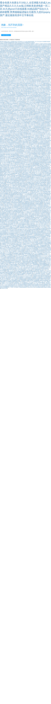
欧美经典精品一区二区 (19, 47)
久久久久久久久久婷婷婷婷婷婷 (19, 195)
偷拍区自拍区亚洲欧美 (26, 206)
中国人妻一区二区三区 (11, 69)
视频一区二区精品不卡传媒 (34, 149)
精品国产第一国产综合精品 (16, 59)
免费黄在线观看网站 (11, 150)
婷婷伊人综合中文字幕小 (17, 243)
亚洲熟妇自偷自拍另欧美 (6, 208)
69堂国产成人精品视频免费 (41, 182)
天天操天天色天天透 (37, 70)
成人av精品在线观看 (42, 184)
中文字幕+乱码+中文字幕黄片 (13, 266)
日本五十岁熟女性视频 (26, 140)
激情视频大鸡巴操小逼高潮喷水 (6, 43)
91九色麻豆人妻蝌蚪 (15, 85)
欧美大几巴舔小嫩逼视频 (9, 156)
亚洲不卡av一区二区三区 (36, 176)
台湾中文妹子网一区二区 (24, 168)
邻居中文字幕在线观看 (21, 127)
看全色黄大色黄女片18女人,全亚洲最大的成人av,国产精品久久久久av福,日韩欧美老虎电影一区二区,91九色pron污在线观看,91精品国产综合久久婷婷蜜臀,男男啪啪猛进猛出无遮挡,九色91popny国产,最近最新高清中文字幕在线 (25, 9)
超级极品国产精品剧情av (6, 85)
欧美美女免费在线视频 (44, 138)
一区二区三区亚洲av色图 (45, 186)
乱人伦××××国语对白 (35, 136)
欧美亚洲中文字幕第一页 (15, 99)
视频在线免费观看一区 (21, 57)
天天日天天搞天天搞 (12, 219)
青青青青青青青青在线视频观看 (25, 176)
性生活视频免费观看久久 (6, 65)
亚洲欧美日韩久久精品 (32, 50)
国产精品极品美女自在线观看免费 (11, 103)
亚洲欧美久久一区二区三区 (28, 210)
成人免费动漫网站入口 (38, 51)
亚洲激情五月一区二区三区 (18, 48)
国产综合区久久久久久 (31, 120)
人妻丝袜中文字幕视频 (25, 257)
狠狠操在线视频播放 (23, 180)
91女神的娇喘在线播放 (15, 155)
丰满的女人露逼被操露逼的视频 (30, 246)
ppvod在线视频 (3, 270)
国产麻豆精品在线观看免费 (34, 201)
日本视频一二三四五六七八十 (40, 86)
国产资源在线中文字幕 (44, 149)
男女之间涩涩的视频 (28, 216)
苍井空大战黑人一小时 (32, 167)
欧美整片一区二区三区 (14, 104)
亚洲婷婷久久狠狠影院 (32, 121)
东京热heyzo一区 (23, 108)
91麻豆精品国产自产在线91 (5, 59)
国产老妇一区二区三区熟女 (37, 173)
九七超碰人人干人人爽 (30, 239)
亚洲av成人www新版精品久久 (12, 141)
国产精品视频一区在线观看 (38, 242)
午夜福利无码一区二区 (38, 52)
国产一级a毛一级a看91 (30, 213)
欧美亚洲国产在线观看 (12, 228)
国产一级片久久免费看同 (29, 100)
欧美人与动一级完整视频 (33, 156)
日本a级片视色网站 (15, 56)
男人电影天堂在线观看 (20, 234)
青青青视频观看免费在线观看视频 (39, 47)
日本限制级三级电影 (13, 137)
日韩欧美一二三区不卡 (27, 269)
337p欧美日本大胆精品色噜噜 (36, 147)
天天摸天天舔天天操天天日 (41, 158)
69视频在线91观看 (36, 275)
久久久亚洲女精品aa (36, 126)
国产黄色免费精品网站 (18, 145)
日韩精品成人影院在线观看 (23, 103)
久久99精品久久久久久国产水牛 (11, 102)
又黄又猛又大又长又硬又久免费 (18, 190)
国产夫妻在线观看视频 (16, 43)
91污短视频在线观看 (46, 100)
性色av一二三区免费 (17, 174)
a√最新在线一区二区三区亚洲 (16, 148)
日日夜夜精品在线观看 (18, 197)
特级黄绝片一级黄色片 (34, 43)
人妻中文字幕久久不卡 (23, 165)
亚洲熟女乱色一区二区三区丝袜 (26, 163)
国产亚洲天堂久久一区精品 (14, 108)
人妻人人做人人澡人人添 (41, 106)
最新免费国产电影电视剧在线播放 (38, 148)
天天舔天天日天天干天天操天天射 (42, 104)
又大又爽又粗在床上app (4, 104)
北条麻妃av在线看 (15, 149)
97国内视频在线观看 (13, 213)
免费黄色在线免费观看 (43, 280)
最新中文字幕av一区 (10, 145)
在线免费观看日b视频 (25, 280)
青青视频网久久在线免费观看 (23, 201)
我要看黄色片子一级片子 (9, 238)
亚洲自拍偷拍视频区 (41, 92)
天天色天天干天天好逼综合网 (23, 233)
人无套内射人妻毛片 (26, 272)
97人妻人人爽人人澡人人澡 (11, 121)
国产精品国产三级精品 (27, 126)
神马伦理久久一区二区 (35, 83)
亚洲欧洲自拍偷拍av (27, 238)
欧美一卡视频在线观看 (23, 261)
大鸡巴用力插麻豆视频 (16, 75)
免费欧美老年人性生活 (45, 154)
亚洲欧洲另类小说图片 (36, 154)
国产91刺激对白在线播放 (38, 135)
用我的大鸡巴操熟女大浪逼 (44, 221)
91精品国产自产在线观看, (42, 50)
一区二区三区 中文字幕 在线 (6, 163)
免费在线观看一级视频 (32, 261)
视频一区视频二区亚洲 (25, 99)
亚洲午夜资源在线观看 (26, 166)
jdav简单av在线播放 (18, 140)
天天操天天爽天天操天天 (12, 201)
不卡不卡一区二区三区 (4, 144)
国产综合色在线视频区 (29, 112)
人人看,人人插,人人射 (19, 97)
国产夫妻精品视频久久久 (26, 220)
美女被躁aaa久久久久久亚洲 (23, 193)
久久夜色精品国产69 (27, 286)
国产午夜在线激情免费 (21, 102)
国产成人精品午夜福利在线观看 (7, 146)
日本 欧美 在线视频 (13, 68)
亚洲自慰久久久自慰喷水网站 (12, 218)
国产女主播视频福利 (18, 95)
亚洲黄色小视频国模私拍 (20, 227)
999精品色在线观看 (33, 257)
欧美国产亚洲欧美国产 (39, 76)
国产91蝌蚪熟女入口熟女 (22, 76)
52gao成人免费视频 (39, 202)
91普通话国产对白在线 (28, 157)
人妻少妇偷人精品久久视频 (25, 226)
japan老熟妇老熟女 (43, 215)
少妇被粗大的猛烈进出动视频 (44, 43)
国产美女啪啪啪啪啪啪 (28, 69)
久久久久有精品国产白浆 (35, 138)
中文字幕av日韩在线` (34, 48)
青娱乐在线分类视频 (5, 66)
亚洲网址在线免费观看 (41, 153)
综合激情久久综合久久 (10, 164)
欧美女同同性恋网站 (41, 132)
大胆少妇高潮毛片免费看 (24, 58)
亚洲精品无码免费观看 (40, 246)
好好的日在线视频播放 (9, 91)
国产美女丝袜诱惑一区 (25, 215)
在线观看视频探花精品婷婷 (42, 278)
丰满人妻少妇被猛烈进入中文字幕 (29, 129)
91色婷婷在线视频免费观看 (36, 175)
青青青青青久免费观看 (28, 47)
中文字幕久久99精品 (38, 199)
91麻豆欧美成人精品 (30, 52)
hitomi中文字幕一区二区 (4, 137)
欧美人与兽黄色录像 (17, 257)
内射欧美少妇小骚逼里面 (20, 51)
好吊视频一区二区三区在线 (12, 189)
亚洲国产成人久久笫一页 (6, 74)
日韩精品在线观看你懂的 (38, 254)
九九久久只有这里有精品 (44, 130)
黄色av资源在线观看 (27, 136)
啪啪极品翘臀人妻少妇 (16, 173)
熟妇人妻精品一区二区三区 (25, 144)
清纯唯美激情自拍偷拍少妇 (41, 129)
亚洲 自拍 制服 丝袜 (46, 157)
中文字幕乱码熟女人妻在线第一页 (38, 194)
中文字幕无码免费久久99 (8, 136)
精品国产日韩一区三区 (29, 51)
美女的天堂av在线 (5, 78)
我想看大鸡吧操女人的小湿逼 (33, 137)
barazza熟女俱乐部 (25, 46)
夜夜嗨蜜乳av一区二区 (27, 117)
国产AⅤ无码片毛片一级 (45, 272)
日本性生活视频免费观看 (25, 122)
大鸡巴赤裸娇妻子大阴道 (7, 56)
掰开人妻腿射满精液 (33, 262)
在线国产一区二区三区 (30, 57)
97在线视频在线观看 (22, 279)
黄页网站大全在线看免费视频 (7, 254)
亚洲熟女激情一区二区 (4, 158)
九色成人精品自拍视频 (34, 118)
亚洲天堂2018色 (9, 191)
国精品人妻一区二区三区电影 (10, 55)
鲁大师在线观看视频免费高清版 (35, 75)
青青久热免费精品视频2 (29, 183)
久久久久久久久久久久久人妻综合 (11, 153)
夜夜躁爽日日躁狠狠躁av (32, 278)
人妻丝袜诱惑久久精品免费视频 (26, 186)
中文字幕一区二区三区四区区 (38, 87)
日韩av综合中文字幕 (40, 121)
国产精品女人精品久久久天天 (8, 172)
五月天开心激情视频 (15, 261)
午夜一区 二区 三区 (25, 118)
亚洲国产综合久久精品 (30, 73)
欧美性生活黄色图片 (44, 93)
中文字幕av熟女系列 (26, 65)
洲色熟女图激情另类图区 (22, 66)
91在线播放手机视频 (23, 85)
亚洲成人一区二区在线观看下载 (27, 254)
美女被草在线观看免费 (32, 66)
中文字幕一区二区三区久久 (29, 86)
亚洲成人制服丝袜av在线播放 (17, 135)
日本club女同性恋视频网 (37, 60)
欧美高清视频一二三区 (22, 153)
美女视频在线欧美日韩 (25, 174)
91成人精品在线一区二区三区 (13, 168)
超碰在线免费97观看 (10, 269)
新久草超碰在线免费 (8, 112)
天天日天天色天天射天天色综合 (43, 225)
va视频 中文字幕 (42, 78)
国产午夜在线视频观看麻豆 (16, 162)
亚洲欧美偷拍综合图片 (34, 168)
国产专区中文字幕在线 (29, 185)
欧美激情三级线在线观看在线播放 (43, 167)
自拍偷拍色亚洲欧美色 (4, 46)
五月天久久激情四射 (28, 113)
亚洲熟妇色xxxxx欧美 (19, 238)
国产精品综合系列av (43, 96)
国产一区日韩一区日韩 (9, 175)
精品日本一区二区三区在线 (36, 166)
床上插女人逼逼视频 (6, 162)
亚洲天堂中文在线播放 (39, 128)
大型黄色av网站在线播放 (32, 85)
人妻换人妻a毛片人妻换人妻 (27, 172)
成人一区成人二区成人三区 (36, 252)
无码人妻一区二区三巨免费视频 (37, 253)
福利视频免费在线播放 (37, 95)
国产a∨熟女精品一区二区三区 (17, 60)
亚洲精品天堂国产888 (30, 224)
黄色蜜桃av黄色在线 (37, 210)
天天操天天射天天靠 (37, 181)
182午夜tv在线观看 (31, 162)
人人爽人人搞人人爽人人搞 (8, 93)
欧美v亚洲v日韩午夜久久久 (13, 128)
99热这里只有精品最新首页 (27, 87)
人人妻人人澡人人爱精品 (34, 146)
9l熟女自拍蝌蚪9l (20, 84)
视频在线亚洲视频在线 (44, 275)
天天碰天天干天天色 (36, 186)
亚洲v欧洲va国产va (3, 52)
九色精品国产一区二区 (18, 282)
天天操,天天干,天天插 (42, 59)
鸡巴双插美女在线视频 (39, 73)
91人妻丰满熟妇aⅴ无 (45, 70)
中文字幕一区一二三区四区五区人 (36, 65)
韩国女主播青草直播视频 (31, 237)
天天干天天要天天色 (30, 102)
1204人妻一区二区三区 (9, 64)
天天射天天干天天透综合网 (44, 61)
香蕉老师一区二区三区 (8, 48)
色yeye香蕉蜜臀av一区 (43, 236)
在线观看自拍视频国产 (6, 202)
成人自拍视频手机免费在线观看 (32, 229)
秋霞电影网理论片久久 (11, 139)
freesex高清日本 (23, 182)
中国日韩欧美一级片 (23, 167)
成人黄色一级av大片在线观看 (7, 118)
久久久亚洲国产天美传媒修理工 (44, 141)
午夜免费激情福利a (47, 51)
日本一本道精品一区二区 (14, 78)
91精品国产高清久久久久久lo (36, 192)
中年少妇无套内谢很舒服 (37, 119)
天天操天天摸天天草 (25, 79)
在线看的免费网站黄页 (15, 58)
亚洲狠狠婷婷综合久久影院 (38, 113)
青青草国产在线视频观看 (22, 137)
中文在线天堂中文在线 (28, 150)
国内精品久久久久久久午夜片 (18, 113)
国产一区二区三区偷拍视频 (38, 216)
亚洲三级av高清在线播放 (37, 157)
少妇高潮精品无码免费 (23, 114)
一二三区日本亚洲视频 (45, 58)
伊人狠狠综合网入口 (35, 140)
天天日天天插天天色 (22, 67)
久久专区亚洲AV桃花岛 (38, 207)
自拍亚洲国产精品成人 (27, 93)
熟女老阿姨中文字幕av (39, 279)
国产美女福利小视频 (37, 88)
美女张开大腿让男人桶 (9, 70)
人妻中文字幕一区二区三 (30, 189)
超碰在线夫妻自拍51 (15, 167)
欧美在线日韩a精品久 (25, 208)
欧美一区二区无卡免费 (18, 130)
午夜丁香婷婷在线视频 (11, 131)
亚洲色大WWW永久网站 (4, 165)
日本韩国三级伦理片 (38, 209)
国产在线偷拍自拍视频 (20, 185)
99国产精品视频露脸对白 (16, 199)
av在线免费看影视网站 (13, 158)
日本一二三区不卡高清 (20, 100)
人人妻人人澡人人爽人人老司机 (26, 266)
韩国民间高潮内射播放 (7, 190)
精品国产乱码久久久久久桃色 (21, 139)
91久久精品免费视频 (11, 100)
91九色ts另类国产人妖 (36, 93)
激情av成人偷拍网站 (5, 77)
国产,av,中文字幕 (29, 181)
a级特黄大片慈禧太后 (45, 238)
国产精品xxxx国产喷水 (25, 43)
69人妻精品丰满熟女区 (46, 175)
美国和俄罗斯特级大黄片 (7, 96)
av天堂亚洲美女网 (18, 126)
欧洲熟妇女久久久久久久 (34, 78)
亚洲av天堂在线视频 (4, 76)
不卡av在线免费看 (14, 74)
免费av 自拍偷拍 (26, 146)
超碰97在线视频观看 (8, 75)
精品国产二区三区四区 (19, 86)
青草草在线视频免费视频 (7, 135)
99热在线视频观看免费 (31, 77)
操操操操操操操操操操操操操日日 (10, 57)
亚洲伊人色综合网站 (27, 147)
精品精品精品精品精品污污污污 (33, 236)
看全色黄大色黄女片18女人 (41, 271)
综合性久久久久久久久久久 (32, 68)
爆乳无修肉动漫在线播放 (25, 110)
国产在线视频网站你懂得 (36, 117)
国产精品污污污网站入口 (21, 181)
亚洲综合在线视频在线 (38, 112)
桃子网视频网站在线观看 (39, 102)
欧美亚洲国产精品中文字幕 (40, 183)
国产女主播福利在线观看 (26, 64)
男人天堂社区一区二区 (16, 191)
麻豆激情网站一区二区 (34, 110)
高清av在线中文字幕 (31, 76)
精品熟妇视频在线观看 (18, 146)
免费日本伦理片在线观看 (41, 56)
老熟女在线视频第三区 (10, 106)
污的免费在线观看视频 (45, 122)
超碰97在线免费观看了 (44, 200)
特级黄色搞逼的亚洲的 (33, 46)
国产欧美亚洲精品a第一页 (43, 105)
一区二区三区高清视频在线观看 (32, 49)
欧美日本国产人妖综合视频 (41, 111)
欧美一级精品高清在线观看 (43, 68)
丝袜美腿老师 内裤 (29, 273)
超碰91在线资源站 (33, 208)
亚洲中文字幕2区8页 (42, 123)
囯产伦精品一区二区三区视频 (13, 226)
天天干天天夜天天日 (17, 209)
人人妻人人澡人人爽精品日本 (18, 112)
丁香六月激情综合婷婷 (15, 122)
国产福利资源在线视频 (10, 97)
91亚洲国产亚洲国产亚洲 (40, 165)
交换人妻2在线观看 (34, 244)
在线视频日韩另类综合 (38, 247)
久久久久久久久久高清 (22, 111)
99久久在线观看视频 (28, 97)
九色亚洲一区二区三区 (28, 60)
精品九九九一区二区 (37, 172)
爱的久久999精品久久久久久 (25, 244)
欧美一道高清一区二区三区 (6, 173)
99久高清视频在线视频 (19, 271)
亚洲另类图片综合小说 (33, 159)
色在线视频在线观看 (39, 287)
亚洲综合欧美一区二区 (14, 284)
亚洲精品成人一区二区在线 (28, 282)
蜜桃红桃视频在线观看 (25, 253)
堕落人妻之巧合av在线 (31, 139)
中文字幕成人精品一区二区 (31, 104)
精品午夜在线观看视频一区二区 (25, 192)
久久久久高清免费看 (25, 217)
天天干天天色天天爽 (25, 123)
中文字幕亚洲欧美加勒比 (20, 101)
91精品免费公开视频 (5, 82)
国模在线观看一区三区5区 (11, 84)
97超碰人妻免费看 (18, 138)
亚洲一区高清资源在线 (16, 96)
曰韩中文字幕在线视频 (30, 128)
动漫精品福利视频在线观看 (37, 260)
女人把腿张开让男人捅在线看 (44, 230)
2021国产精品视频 (28, 270)
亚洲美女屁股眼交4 (38, 100)
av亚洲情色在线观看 (17, 204)
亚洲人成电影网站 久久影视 (17, 207)
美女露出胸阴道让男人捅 (21, 229)
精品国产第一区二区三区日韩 (24, 74)
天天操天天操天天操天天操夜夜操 (14, 123)
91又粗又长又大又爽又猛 (36, 220)
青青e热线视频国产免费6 (37, 164)
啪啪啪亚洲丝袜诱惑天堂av (30, 202)
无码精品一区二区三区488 (44, 137)
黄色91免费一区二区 (8, 129)
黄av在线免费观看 (43, 211)
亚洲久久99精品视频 (14, 192)
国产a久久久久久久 (25, 59)
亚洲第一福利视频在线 (23, 50)
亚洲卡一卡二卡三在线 (22, 218)
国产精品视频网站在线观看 (12, 233)
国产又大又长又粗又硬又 (31, 106)
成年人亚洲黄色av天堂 (41, 190)
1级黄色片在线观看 (17, 215)
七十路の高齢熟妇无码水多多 (45, 103)
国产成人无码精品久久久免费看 (17, 109)
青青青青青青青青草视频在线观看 (17, 202)
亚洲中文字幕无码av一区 (17, 136)
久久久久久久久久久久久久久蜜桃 (25, 275)
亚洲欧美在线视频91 (14, 264)
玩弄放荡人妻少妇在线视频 (29, 251)
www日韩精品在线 (42, 99)
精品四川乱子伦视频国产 (21, 273)
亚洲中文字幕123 (38, 55)
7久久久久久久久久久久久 (22, 228)
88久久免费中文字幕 (18, 118)
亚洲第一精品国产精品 (46, 199)
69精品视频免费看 (31, 114)
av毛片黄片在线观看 (33, 59)
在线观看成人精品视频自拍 (28, 70)
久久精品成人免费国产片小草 (22, 225)
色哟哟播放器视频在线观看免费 (40, 127)
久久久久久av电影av (9, 252)
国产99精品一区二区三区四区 (38, 274)
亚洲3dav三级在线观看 (23, 184)
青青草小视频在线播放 (36, 269)
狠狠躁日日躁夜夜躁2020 (17, 87)
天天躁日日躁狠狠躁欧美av (11, 119)
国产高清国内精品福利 (44, 233)
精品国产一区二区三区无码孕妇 (16, 117)
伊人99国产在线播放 (13, 77)
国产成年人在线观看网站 (13, 105)
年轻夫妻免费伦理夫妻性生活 (44, 168)
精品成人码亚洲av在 (7, 109)
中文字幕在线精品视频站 (34, 221)
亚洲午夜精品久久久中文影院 (36, 64)
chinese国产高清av (23, 56)
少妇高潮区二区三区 (45, 286)
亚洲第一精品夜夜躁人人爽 (16, 65)
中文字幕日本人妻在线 (16, 203)
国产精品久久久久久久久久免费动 (16, 82)
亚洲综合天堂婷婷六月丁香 (26, 173)
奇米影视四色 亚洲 (46, 150)
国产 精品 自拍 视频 (4, 278)
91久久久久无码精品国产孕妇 (34, 281)
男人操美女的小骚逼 (41, 262)
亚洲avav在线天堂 (18, 262)
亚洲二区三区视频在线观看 (32, 131)
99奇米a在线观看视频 (27, 148)
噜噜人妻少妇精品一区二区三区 (9, 86)
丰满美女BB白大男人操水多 (21, 131)
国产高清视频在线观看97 (7, 110)
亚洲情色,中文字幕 (11, 274)
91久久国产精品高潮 (40, 219)
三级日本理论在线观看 (24, 177)
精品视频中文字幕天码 (20, 55)
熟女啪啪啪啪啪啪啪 (10, 95)
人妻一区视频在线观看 (44, 83)
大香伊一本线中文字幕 (27, 82)
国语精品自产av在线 (24, 155)
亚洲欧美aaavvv (19, 242)
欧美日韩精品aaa (24, 162)
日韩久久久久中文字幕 (16, 79)
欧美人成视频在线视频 (22, 77)
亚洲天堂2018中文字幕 (19, 164)
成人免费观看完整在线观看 (17, 210)
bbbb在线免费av (3, 92)
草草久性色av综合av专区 (19, 88)
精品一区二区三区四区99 (24, 78)
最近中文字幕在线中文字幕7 (34, 200)
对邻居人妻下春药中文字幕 (34, 103)
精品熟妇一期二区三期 (34, 144)
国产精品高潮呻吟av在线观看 (31, 92)
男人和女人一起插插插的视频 (39, 108)
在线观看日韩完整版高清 (22, 68)
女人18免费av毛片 (8, 87)
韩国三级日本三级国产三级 (36, 191)
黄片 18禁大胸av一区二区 (23, 158)
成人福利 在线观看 (18, 172)
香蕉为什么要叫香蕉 (18, 269)
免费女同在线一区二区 (34, 61)
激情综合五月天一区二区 (24, 149)
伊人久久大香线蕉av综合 (10, 227)
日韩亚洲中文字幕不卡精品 (26, 260)
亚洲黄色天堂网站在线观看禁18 (34, 284)
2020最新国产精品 (21, 189)
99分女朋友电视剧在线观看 (25, 83)
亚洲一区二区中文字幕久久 (6, 61)
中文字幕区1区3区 (15, 163)
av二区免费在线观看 (31, 111)
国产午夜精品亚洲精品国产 (5, 83)
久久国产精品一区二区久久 (44, 136)
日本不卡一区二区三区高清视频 (33, 228)
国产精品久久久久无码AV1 (5, 177)
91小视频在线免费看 (19, 274)
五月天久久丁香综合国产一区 (31, 105)
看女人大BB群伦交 (19, 246)
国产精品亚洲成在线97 (35, 211)
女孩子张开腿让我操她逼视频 (12, 180)
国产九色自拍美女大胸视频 (8, 140)
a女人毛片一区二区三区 (28, 135)
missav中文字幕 (4, 288)
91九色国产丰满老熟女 (13, 265)
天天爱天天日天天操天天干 (12, 198)
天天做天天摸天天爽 (45, 91)
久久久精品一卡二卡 (38, 145)
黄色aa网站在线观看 (16, 61)
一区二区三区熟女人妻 (21, 213)
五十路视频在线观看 (20, 251)
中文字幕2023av (27, 48)
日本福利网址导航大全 (6, 167)
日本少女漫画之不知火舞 (34, 99)
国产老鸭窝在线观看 (11, 52)
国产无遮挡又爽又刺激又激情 (20, 115)
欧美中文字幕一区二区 (25, 96)
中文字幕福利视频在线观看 (16, 211)
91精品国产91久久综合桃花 (44, 49)
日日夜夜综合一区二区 (5, 244)
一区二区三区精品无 (20, 119)
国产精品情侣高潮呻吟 (40, 120)
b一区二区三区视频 (26, 138)
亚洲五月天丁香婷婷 (40, 237)
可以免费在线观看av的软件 (35, 233)
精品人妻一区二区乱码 (36, 97)
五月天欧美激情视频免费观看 (40, 101)
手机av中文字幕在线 (36, 109)
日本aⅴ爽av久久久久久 (30, 115)
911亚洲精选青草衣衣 (5, 280)
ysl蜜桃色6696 (8, 199)
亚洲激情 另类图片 (17, 64)
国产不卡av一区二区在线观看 (21, 255)
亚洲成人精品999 (42, 48)
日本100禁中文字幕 (45, 181)
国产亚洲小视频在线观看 (33, 263)
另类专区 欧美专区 (15, 114)
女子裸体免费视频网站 (46, 75)
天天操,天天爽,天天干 (13, 66)
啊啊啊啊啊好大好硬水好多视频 (15, 46)
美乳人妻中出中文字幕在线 (18, 129)
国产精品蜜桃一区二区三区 (20, 49)
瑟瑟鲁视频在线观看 (16, 110)
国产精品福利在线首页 (39, 251)
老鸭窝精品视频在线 (20, 69)
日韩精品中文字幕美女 (31, 56)
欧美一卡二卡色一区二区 (25, 61)
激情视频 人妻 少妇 (21, 73)
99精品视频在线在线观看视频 (29, 271)
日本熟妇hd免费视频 (19, 94)
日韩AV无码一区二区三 (36, 82)
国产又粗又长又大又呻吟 (9, 47)
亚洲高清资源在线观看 (38, 235)
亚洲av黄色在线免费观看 (38, 150)
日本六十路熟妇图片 (46, 164)
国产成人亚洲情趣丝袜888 (45, 265)
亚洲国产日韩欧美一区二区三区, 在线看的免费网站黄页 (36, 67)
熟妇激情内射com (8, 60)
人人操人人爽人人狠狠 (15, 186)
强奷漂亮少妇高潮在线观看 (44, 110)
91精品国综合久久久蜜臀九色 (20, 106)
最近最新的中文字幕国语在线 (22, 159)
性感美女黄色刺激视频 (19, 150)
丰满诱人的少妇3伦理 (35, 230)
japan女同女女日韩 (31, 287)
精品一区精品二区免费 (10, 49)
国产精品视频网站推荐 (10, 262)
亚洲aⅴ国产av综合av (25, 75)
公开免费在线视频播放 (38, 203)
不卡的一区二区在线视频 (16, 208)
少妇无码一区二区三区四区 (41, 227)
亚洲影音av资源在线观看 (40, 115)
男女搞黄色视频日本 (34, 174)
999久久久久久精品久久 (6, 114)
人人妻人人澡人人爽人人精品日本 (41, 224)
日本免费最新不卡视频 (33, 177)
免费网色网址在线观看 (28, 109)
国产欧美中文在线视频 (8, 113)
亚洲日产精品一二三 (29, 127)
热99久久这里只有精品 (7, 203)
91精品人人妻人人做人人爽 (13, 263)
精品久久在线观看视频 (42, 46)
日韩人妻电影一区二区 (10, 157)
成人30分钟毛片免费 (12, 242)
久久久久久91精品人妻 (42, 155)
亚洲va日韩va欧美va (6, 117)
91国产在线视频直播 (20, 235)
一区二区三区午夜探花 (43, 248)
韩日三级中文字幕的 (11, 138)
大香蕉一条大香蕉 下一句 (30, 55)
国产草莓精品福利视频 (7, 149)
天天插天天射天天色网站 (18, 91)
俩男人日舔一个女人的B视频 (10, 185)
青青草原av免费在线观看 (23, 141)
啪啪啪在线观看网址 (15, 50)
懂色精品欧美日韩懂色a (15, 83)
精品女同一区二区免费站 (32, 155)
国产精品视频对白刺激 (20, 183)
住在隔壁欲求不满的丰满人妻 (14, 230)
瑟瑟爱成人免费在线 (42, 118)
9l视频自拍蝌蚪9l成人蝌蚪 (27, 95)
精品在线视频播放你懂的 (20, 52)
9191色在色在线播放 (31, 165)
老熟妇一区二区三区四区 (43, 131)
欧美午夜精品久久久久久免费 (35, 58)
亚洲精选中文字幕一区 (41, 66)
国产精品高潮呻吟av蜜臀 (10, 51)
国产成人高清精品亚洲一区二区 (27, 209)
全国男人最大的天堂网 (18, 70)
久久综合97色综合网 (12, 101)
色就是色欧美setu (22, 104)
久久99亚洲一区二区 (44, 266)
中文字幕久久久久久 (9, 147)
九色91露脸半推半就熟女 (33, 184)
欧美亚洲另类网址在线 (30, 245)
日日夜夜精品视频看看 (21, 224)
